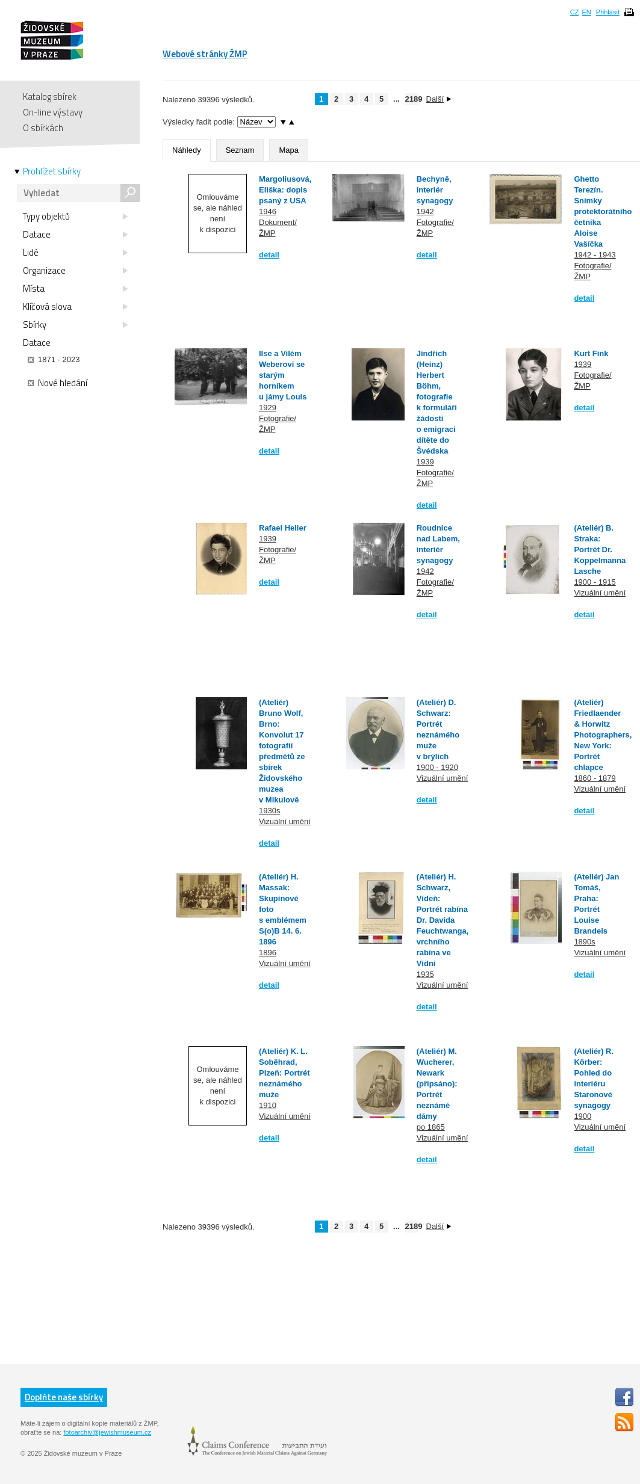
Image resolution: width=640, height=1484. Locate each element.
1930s (269, 810)
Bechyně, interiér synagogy (435, 189)
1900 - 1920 (437, 767)
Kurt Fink (591, 353)
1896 (267, 952)
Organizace (75, 270)
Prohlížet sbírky (52, 171)
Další (439, 98)
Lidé (75, 252)
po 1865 (431, 1126)
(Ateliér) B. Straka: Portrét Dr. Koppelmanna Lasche (600, 549)
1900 (582, 1116)
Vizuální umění (600, 592)
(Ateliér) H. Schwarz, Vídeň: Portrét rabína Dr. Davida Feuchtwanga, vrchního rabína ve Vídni (443, 920)
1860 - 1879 (594, 778)
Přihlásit (608, 12)
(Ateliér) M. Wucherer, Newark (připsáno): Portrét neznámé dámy (437, 1084)
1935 (425, 974)
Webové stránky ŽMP (205, 54)
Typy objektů (75, 216)
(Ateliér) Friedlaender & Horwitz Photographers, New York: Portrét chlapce (603, 735)
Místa (75, 288)
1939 (425, 461)
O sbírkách (43, 128)
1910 (267, 1105)
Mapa (289, 150)
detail (269, 254)
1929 (267, 407)
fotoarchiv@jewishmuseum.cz (107, 1432)
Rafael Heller (282, 527)
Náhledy (186, 150)
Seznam (240, 150)
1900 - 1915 (594, 582)
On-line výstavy (52, 112)
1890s (584, 941)
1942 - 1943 (594, 254)
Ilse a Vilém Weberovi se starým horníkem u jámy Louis (282, 375)
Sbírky (75, 324)
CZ (574, 12)
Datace (75, 234)
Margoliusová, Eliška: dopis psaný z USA (285, 189)
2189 (411, 98)
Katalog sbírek (49, 96)
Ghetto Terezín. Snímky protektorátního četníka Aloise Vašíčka (603, 211)
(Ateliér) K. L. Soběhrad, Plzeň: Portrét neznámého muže (284, 1073)
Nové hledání (57, 383)
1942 (425, 211)
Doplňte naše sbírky (64, 1397)
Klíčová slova (75, 306)
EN (586, 12)
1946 (267, 211)
